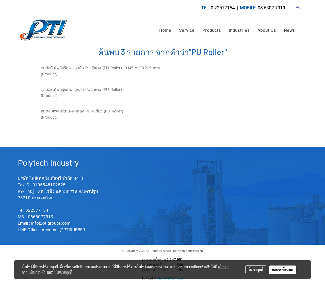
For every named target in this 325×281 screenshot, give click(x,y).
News (289, 30)
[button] (303, 30)
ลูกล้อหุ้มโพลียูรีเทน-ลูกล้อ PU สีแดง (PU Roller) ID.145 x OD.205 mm (100, 68)
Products (211, 30)
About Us (266, 30)
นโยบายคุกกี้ (63, 272)
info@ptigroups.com (51, 223)
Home (165, 30)
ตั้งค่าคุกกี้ (256, 269)
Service (186, 30)
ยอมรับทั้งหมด (282, 269)
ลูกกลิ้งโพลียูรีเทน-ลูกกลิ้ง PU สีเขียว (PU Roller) (82, 111)
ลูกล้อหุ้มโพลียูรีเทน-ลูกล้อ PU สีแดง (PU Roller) (81, 89)
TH (299, 7)
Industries (239, 30)
